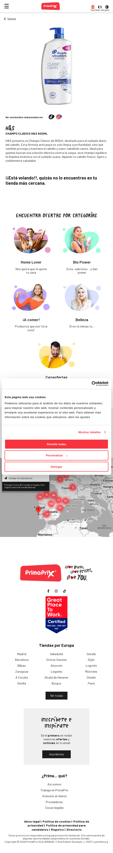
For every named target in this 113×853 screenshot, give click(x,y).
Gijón (91, 659)
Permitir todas (56, 444)
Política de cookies (56, 821)
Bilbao (22, 665)
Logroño (91, 665)
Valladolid (56, 654)
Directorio (74, 829)
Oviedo (91, 677)
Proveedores (54, 802)
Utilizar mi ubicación (18, 478)
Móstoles (91, 671)
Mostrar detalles (89, 432)
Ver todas (56, 695)
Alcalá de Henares (56, 677)
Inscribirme (56, 754)
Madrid (21, 654)
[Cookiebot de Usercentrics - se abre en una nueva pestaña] (89, 383)
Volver (11, 19)
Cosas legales (54, 807)
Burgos (56, 683)
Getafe (91, 654)
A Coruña (22, 677)
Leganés (56, 671)
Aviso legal (32, 821)
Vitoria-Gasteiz (56, 659)
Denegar (56, 466)
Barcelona (21, 659)
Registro (57, 829)
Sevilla (21, 683)
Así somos (54, 784)
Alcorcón (56, 665)
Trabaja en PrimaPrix (54, 790)
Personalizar (56, 455)
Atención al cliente (54, 796)
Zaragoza (21, 671)
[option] (93, 6)
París (91, 683)
